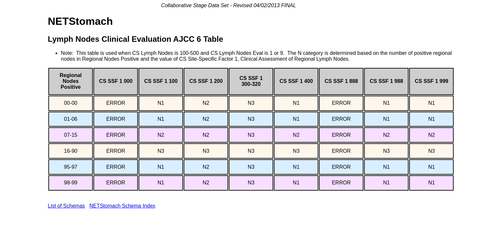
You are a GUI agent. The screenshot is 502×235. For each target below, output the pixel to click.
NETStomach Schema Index (122, 206)
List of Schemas (66, 206)
